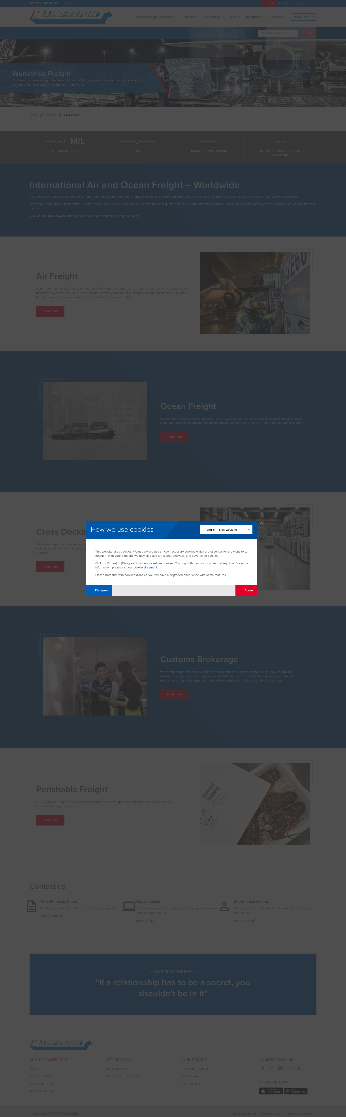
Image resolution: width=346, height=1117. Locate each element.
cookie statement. (146, 567)
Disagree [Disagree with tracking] (99, 590)
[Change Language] (226, 529)
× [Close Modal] (261, 524)
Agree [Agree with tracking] (246, 590)
